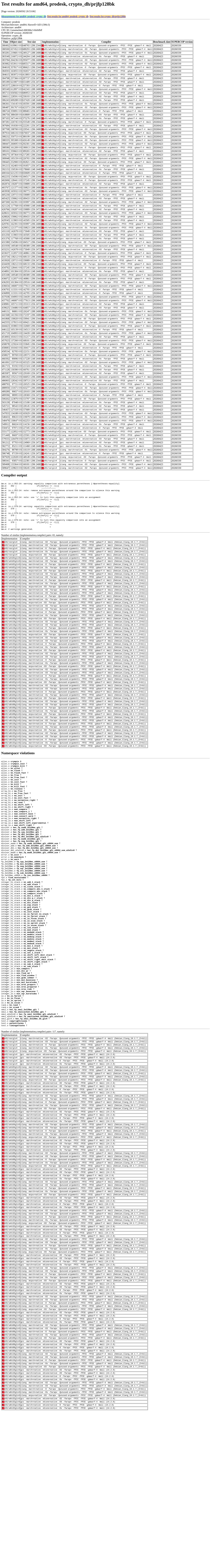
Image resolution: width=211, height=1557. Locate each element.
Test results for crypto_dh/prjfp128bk (107, 16)
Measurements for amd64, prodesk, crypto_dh (23, 16)
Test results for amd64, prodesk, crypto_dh (68, 16)
